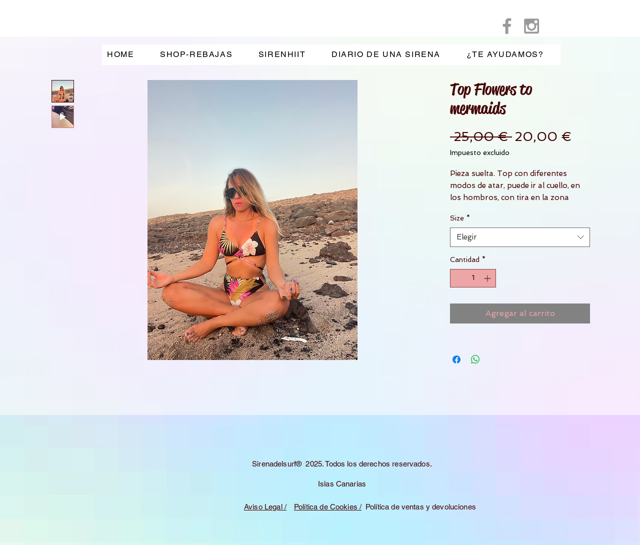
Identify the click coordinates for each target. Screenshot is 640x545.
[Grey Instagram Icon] (531, 26)
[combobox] (520, 237)
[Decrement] (458, 278)
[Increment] (488, 278)
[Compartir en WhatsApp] (476, 360)
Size (460, 218)
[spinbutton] (473, 278)
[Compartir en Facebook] (456, 360)
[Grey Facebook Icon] (507, 26)
